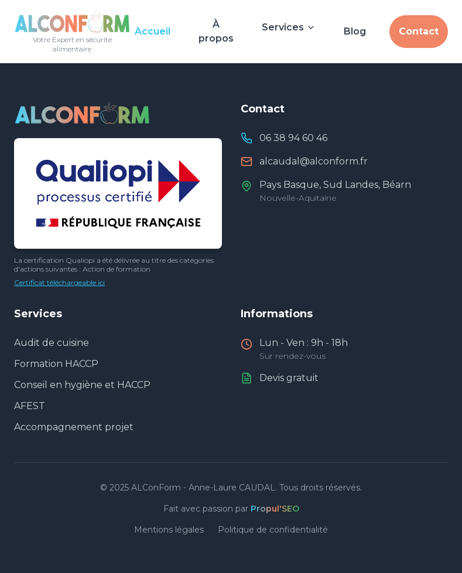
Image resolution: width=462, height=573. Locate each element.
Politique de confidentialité (273, 529)
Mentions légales (169, 529)
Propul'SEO (275, 508)
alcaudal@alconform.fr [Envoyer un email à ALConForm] (313, 161)
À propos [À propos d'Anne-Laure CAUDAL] (216, 31)
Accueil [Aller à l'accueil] (152, 31)
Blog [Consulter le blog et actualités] (355, 31)
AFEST (29, 405)
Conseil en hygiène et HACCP (82, 384)
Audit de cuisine (51, 342)
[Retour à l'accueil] (72, 31)
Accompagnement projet (74, 427)
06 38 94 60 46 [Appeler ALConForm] (293, 137)
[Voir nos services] (288, 24)
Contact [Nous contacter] (419, 31)
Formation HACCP (56, 363)
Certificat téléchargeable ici (59, 282)
